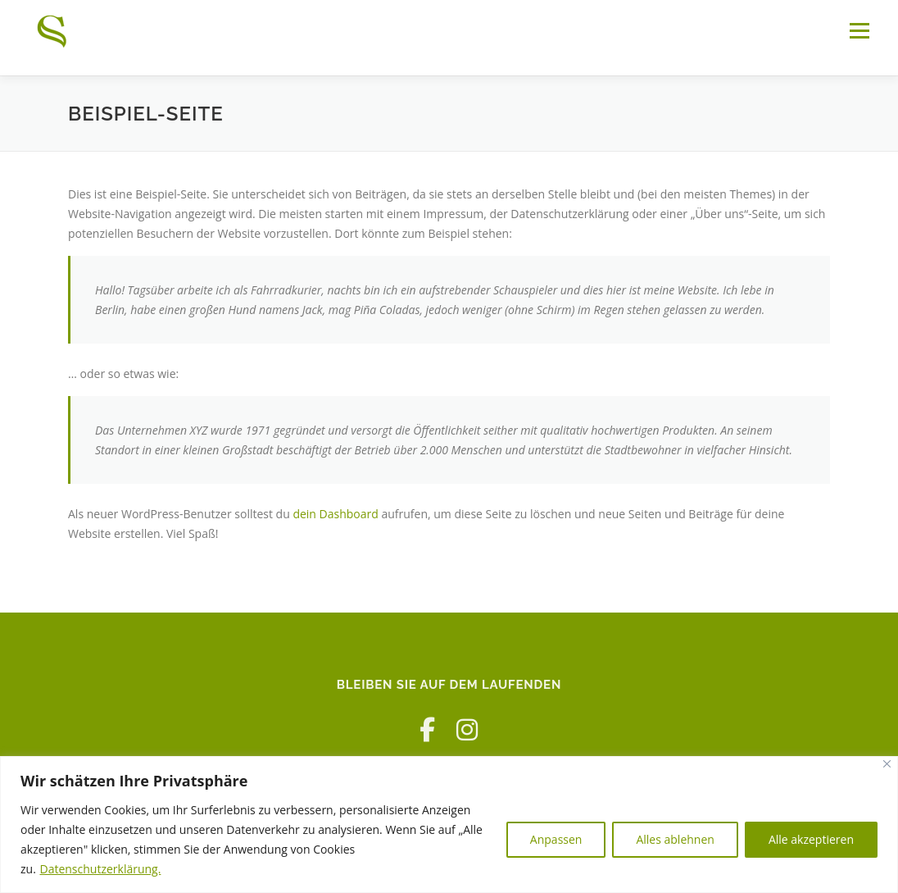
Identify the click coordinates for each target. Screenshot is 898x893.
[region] (449, 824)
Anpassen (556, 839)
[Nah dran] (887, 764)
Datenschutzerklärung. (100, 869)
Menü (859, 31)
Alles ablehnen (675, 839)
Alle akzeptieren (811, 839)
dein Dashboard (335, 514)
